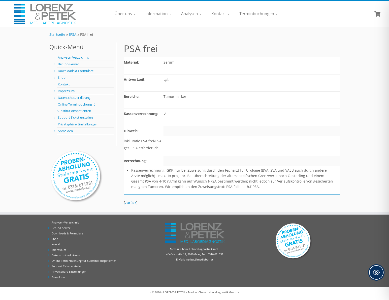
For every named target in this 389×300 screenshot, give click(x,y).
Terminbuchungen (258, 13)
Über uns (125, 13)
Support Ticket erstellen (75, 117)
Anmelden (65, 131)
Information (158, 13)
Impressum (66, 91)
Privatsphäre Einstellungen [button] (77, 124)
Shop (61, 77)
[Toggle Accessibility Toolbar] (376, 272)
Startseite (57, 34)
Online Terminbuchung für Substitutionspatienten (84, 260)
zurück (130, 202)
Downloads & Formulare (76, 71)
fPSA (72, 34)
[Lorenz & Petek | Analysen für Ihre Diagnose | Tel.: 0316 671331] (45, 14)
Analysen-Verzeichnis (73, 57)
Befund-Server (68, 64)
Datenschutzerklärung (74, 97)
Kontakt (220, 13)
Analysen (191, 13)
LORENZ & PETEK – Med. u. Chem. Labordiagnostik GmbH (200, 292)
